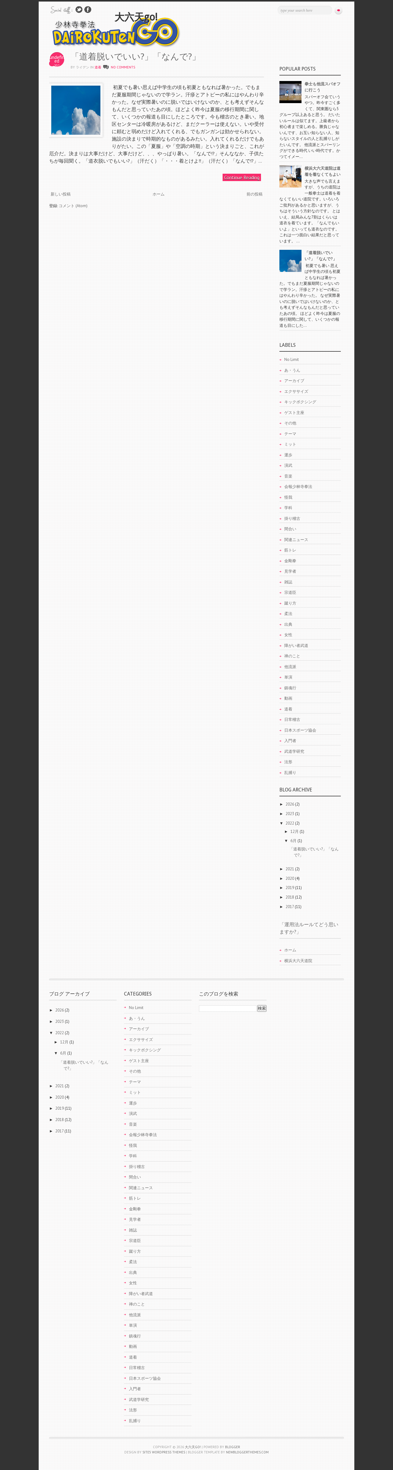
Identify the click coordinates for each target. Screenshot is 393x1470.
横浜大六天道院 (298, 960)
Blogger (232, 1447)
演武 (288, 465)
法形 (288, 761)
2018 (290, 897)
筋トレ (290, 550)
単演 (288, 677)
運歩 (288, 455)
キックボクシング (300, 401)
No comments (123, 67)
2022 (290, 823)
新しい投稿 (61, 194)
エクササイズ (296, 391)
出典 (288, 624)
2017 (290, 906)
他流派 (290, 666)
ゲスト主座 (294, 412)
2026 (290, 804)
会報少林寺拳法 (298, 486)
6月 (294, 840)
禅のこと (292, 656)
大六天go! (136, 17)
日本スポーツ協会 (300, 730)
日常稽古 (292, 719)
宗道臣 (290, 592)
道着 (98, 67)
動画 (288, 698)
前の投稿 (255, 194)
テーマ (290, 433)
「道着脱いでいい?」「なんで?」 (135, 57)
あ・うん (292, 370)
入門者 (290, 740)
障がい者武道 (296, 645)
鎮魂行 (290, 688)
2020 (290, 878)
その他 (290, 423)
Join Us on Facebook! (87, 9)
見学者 (290, 571)
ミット (290, 444)
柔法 (288, 613)
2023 (290, 813)
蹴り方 (290, 603)
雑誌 (288, 582)
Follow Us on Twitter (79, 9)
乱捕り (290, 772)
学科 (288, 507)
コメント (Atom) (73, 205)
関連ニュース (296, 539)
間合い (290, 529)
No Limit (291, 359)
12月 (295, 831)
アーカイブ (294, 380)
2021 (290, 869)
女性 (288, 634)
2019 (290, 887)
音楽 (288, 476)
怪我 (288, 497)
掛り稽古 (292, 518)
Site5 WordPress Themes (163, 1452)
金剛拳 (290, 560)
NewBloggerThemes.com (247, 1452)
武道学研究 (294, 751)
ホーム (159, 194)
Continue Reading (241, 177)
